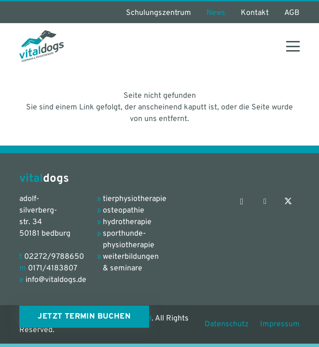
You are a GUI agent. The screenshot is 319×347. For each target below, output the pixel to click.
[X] (288, 201)
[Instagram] (241, 201)
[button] (293, 46)
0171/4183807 (52, 268)
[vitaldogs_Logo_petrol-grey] (41, 46)
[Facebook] (265, 201)
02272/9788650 (54, 257)
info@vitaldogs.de (56, 280)
